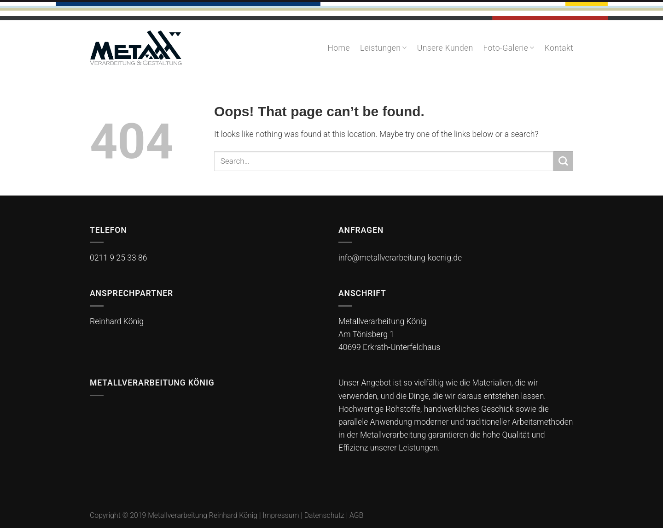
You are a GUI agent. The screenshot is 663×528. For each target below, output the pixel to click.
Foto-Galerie (509, 48)
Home (339, 48)
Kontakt (559, 48)
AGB (356, 515)
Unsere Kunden (445, 48)
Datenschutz (325, 515)
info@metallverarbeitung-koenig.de (400, 257)
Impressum (280, 515)
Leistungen (383, 48)
